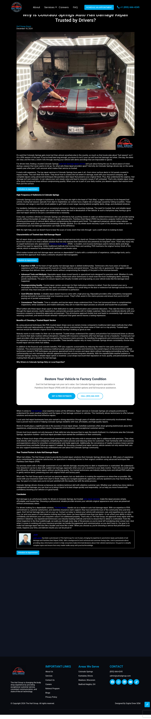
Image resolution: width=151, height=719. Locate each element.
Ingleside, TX (13, 717)
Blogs (47, 693)
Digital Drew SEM (133, 703)
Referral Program (52, 688)
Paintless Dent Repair (58, 244)
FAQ (75, 7)
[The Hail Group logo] (16, 7)
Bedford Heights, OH (86, 684)
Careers (64, 7)
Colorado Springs (85, 671)
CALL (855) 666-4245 (90, 396)
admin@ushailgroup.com (120, 676)
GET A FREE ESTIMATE (62, 396)
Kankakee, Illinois (85, 676)
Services (49, 7)
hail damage (36, 411)
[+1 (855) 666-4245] (118, 7)
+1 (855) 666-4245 (129, 7)
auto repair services (91, 499)
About (36, 7)
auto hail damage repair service (72, 164)
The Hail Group (60, 508)
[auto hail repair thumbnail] (19, 671)
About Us (49, 671)
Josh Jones (37, 538)
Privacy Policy (51, 697)
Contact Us (50, 680)
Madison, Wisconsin (86, 680)
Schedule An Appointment (28, 189)
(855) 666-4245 (116, 671)
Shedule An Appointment (27, 260)
